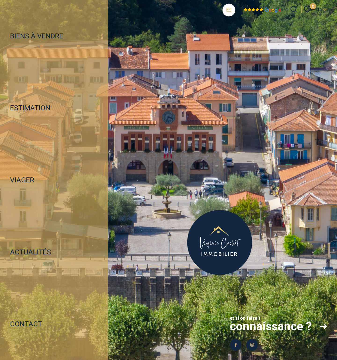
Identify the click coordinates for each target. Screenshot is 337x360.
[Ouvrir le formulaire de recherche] (294, 9)
